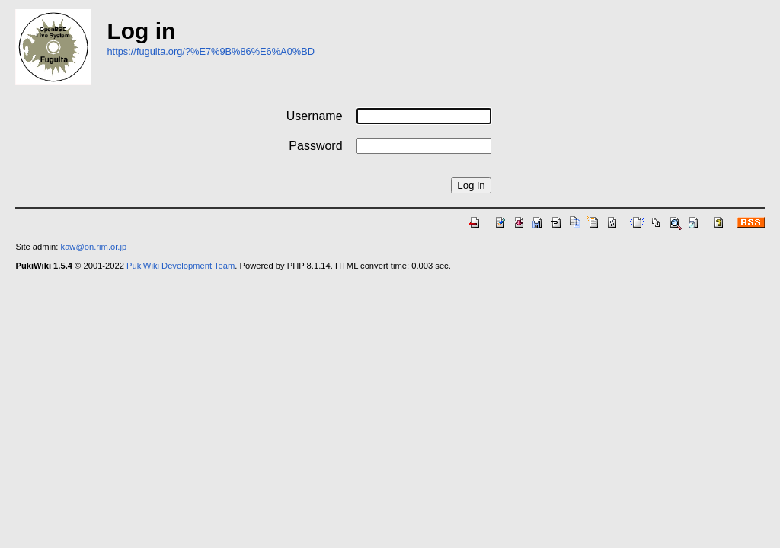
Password (315, 145)
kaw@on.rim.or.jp (94, 246)
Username (314, 116)
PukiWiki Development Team (180, 265)
